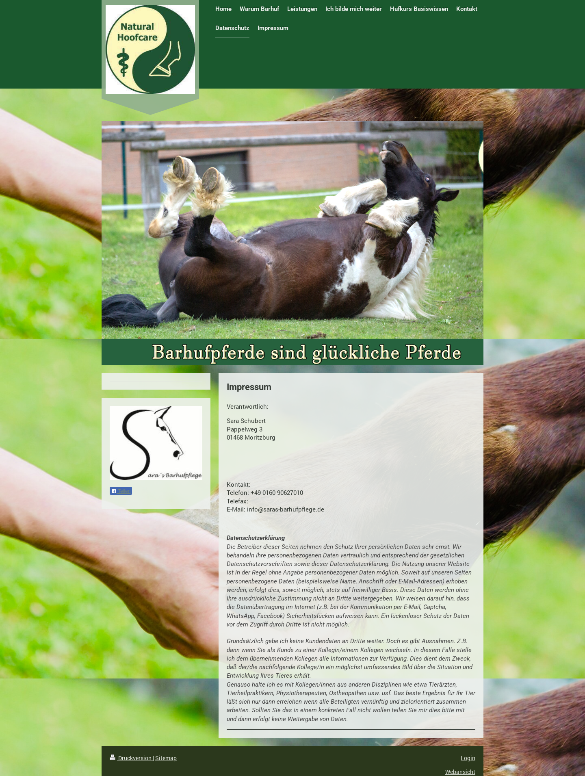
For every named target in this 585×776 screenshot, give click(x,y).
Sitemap (166, 758)
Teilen (120, 491)
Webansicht (460, 772)
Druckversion (131, 758)
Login (468, 758)
